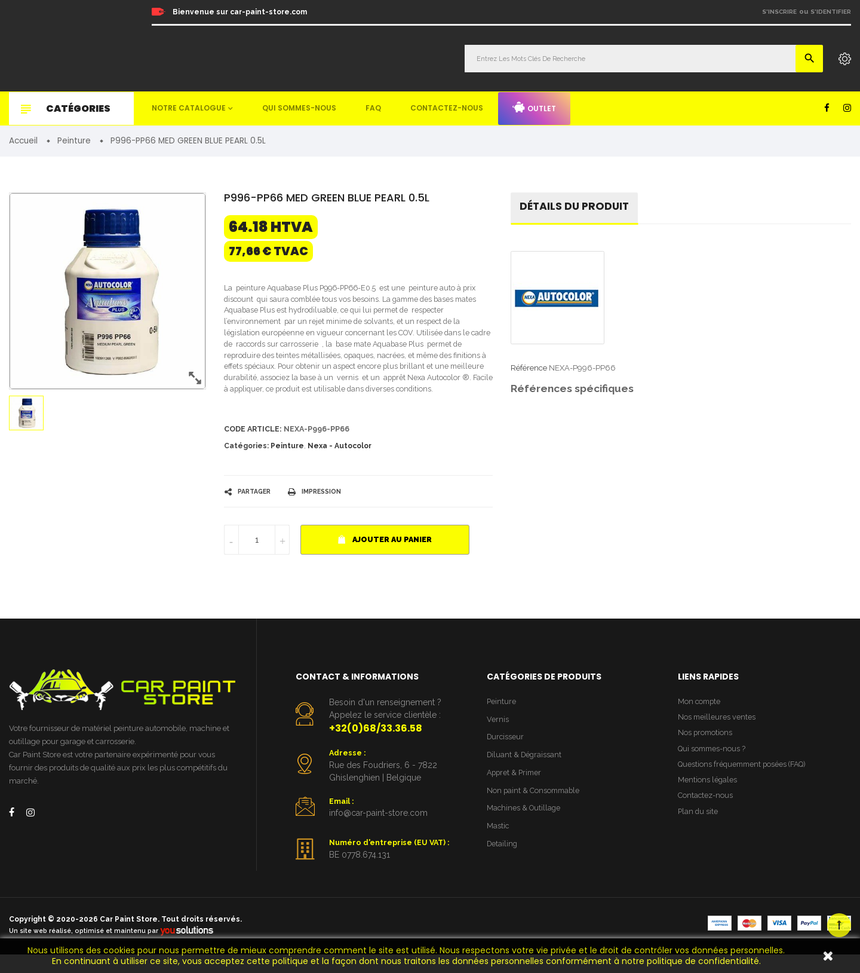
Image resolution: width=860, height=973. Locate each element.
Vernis (498, 737)
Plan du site (698, 833)
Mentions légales (708, 800)
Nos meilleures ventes (717, 735)
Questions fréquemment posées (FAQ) (745, 784)
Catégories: (246, 463)
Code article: (254, 446)
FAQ (373, 108)
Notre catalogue (189, 108)
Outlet (534, 108)
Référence (529, 369)
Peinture (287, 463)
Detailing (503, 865)
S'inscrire (779, 11)
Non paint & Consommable (535, 810)
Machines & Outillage (525, 828)
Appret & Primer (516, 792)
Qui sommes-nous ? (713, 768)
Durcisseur (506, 755)
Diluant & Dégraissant (525, 773)
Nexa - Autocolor (339, 463)
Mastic (498, 846)
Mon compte (700, 719)
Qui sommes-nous (299, 108)
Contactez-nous (446, 108)
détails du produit (576, 207)
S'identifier (830, 11)
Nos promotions (706, 751)
